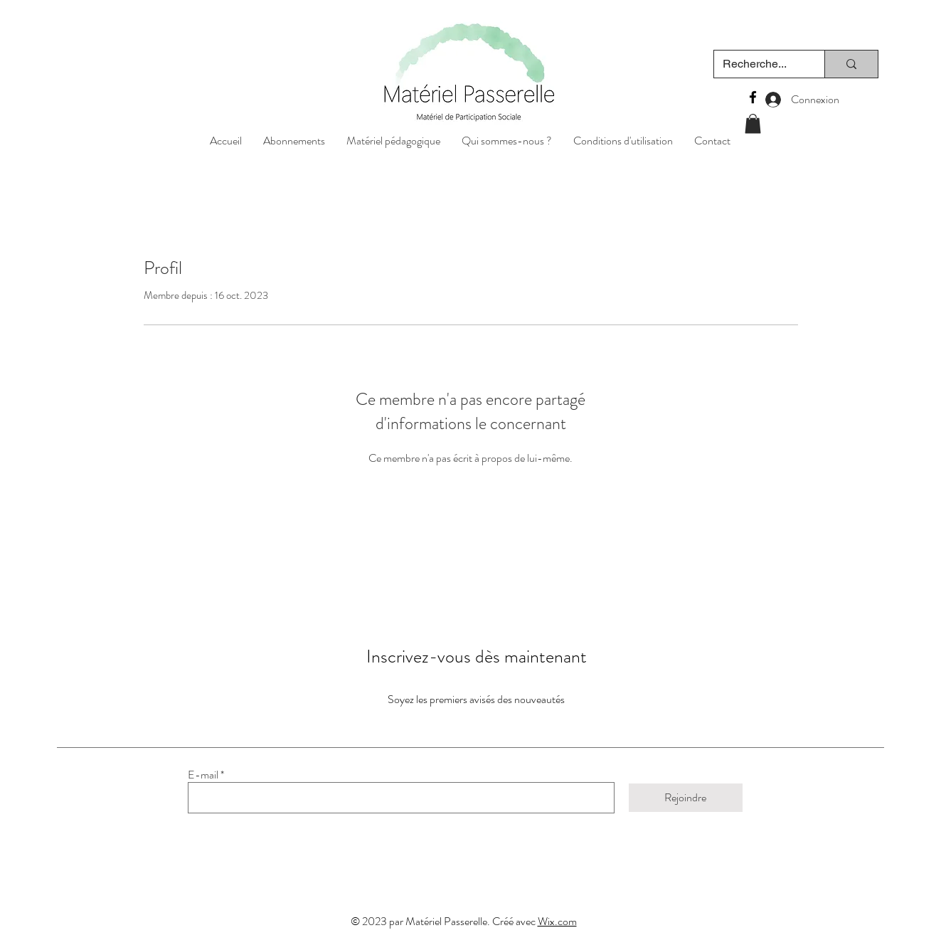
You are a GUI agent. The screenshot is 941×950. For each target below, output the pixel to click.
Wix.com (557, 921)
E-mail (203, 775)
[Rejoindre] (686, 797)
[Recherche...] (758, 64)
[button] (393, 140)
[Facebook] (753, 97)
